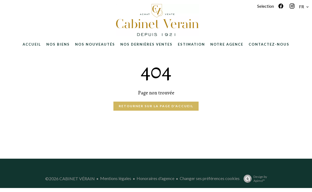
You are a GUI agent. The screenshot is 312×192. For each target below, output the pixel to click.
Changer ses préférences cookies (210, 178)
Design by (254, 179)
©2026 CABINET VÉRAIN (70, 178)
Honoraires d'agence (155, 178)
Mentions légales (115, 178)
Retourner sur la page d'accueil (156, 106)
